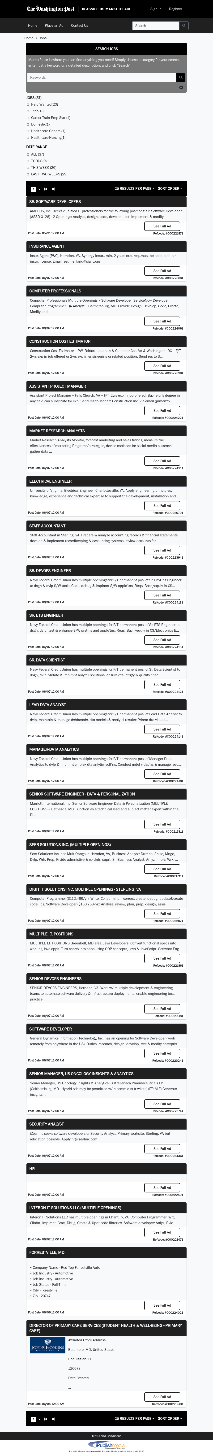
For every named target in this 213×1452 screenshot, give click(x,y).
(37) (33, 98)
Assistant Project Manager (57, 386)
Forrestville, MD (46, 1252)
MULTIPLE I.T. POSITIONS (51, 933)
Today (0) (39, 161)
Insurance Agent (46, 246)
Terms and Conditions (106, 1436)
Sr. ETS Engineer (46, 615)
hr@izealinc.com (84, 1139)
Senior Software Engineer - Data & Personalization (82, 793)
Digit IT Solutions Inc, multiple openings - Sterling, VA (85, 889)
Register (175, 9)
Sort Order (168, 188)
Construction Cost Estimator (59, 341)
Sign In (156, 9)
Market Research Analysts (57, 430)
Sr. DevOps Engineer (50, 570)
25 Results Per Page (133, 188)
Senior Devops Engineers (55, 978)
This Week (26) (43, 167)
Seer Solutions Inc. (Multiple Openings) (70, 844)
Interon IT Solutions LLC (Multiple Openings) (75, 1207)
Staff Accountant (47, 525)
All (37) (37, 154)
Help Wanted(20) (44, 104)
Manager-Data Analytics (54, 749)
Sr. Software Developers (55, 201)
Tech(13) (37, 111)
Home (32, 25)
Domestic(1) (40, 124)
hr (32, 1168)
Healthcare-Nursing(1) (48, 137)
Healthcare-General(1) (48, 131)
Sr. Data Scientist (47, 659)
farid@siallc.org (88, 261)
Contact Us (79, 25)
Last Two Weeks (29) (49, 174)
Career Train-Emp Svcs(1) (50, 117)
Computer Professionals (55, 290)
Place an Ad (54, 25)
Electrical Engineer (50, 481)
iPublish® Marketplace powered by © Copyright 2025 (106, 1445)
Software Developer (50, 1028)
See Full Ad (162, 226)
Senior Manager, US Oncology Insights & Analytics (81, 1073)
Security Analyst (46, 1124)
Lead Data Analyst (47, 704)
